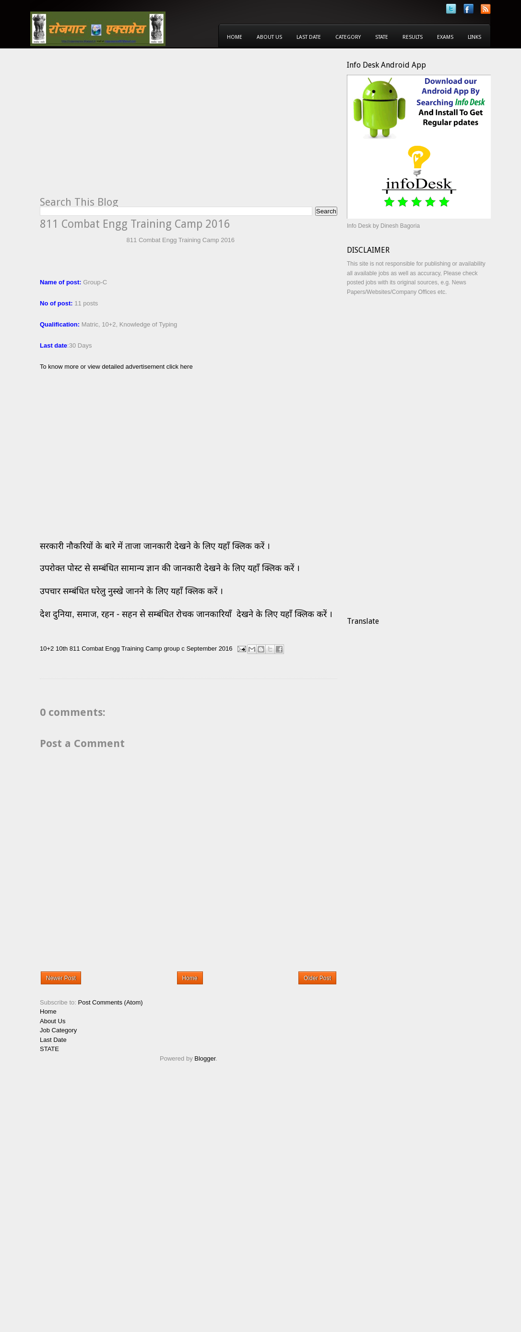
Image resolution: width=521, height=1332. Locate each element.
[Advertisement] (120, 127)
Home (234, 37)
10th (62, 648)
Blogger (204, 1058)
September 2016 (209, 648)
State (381, 37)
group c (174, 648)
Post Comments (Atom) (110, 1002)
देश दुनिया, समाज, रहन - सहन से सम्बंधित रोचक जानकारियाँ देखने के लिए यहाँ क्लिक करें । (187, 614)
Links (474, 37)
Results (413, 37)
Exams (445, 37)
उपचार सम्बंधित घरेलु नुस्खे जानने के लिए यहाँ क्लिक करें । (131, 591)
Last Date (308, 37)
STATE (49, 1048)
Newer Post (61, 978)
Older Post (317, 978)
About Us (269, 37)
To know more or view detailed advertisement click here (116, 366)
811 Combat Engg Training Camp (116, 648)
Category (348, 37)
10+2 (47, 648)
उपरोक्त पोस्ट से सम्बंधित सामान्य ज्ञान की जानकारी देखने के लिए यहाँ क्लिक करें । (171, 568)
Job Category (58, 1030)
